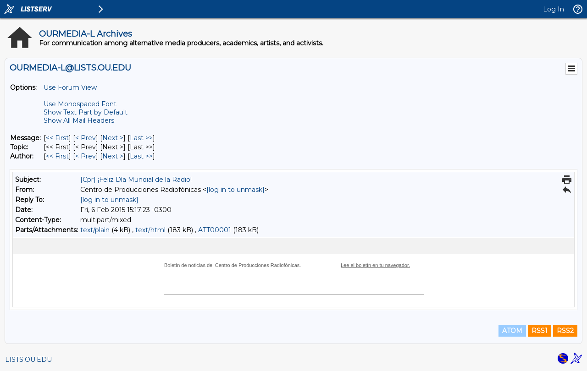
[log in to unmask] (235, 190)
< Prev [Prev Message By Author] (85, 156)
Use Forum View (70, 87)
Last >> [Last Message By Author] (141, 156)
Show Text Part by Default (85, 112)
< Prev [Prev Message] (85, 138)
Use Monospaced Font (80, 104)
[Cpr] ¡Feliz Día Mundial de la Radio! (136, 179)
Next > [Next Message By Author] (112, 156)
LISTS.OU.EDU (28, 359)
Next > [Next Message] (112, 138)
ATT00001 (214, 230)
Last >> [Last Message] (141, 138)
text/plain (95, 230)
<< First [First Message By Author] (57, 156)
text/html (150, 230)
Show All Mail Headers (79, 120)
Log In (553, 9)
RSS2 (565, 331)
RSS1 (540, 331)
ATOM (512, 331)
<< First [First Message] (57, 138)
